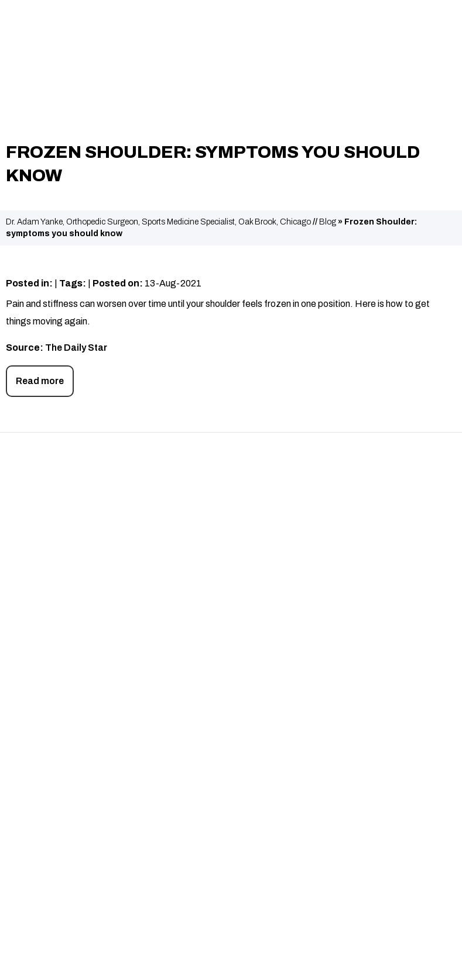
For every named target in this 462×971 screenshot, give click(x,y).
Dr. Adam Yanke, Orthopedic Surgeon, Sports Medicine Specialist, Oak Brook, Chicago (158, 221)
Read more (40, 381)
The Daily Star (76, 348)
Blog (327, 221)
